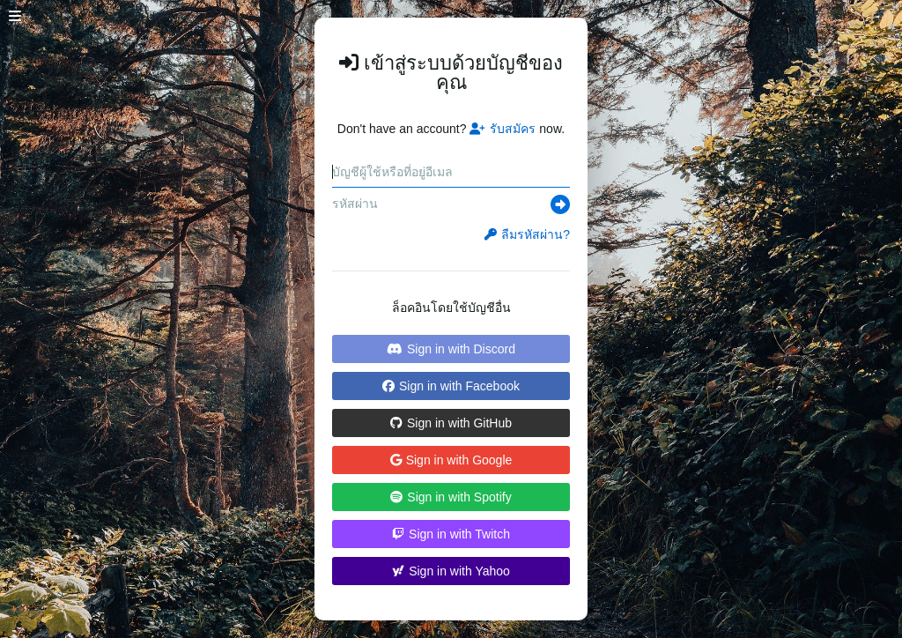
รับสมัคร (502, 129)
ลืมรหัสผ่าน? (527, 234)
